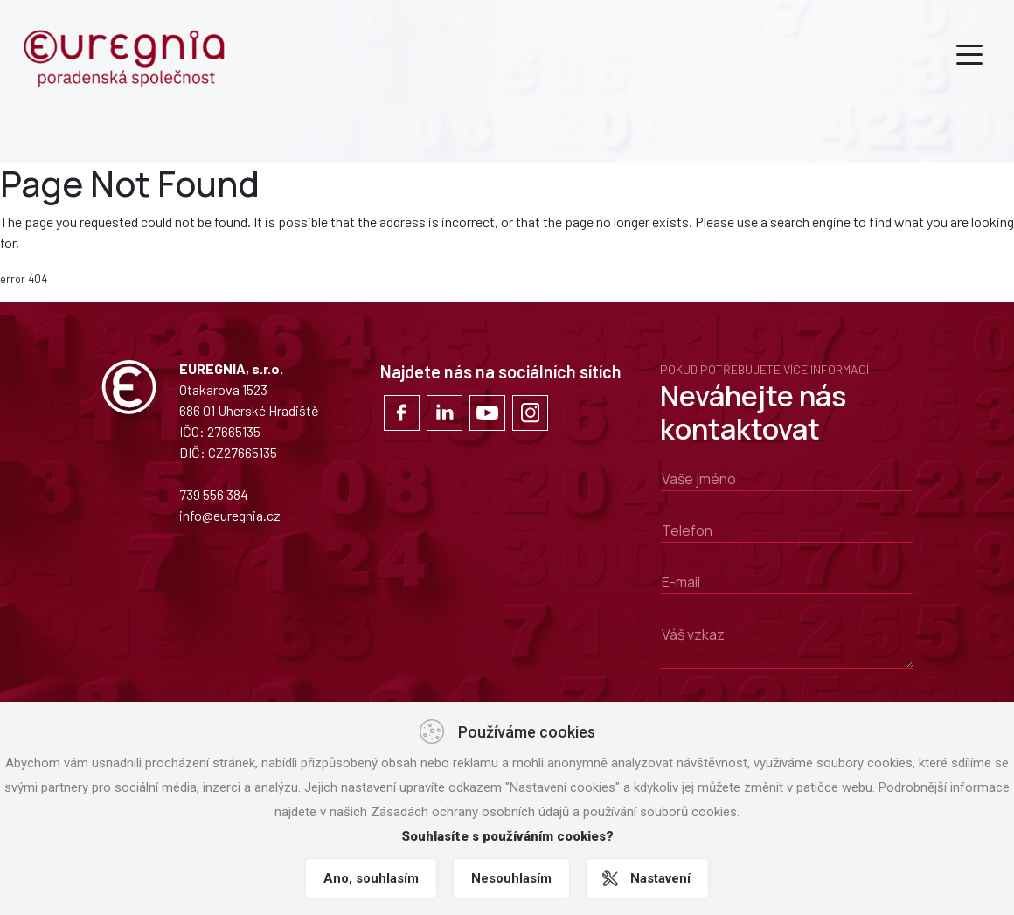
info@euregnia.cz (230, 515)
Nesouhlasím (511, 878)
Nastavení (660, 878)
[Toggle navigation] (969, 53)
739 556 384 (213, 494)
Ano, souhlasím (371, 878)
